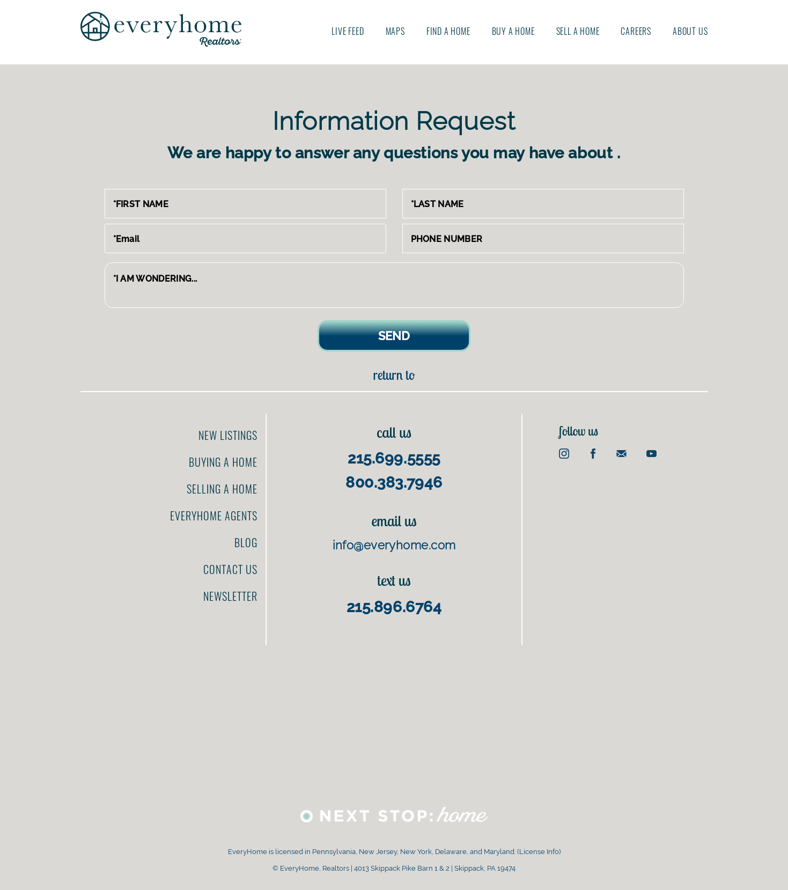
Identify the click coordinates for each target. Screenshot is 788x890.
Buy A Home (513, 31)
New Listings (227, 435)
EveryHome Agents (213, 515)
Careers (636, 31)
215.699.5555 (394, 458)
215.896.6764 (394, 607)
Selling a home (222, 489)
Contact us (230, 569)
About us (690, 31)
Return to (394, 374)
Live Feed (348, 31)
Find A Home (448, 31)
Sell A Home (578, 31)
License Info (539, 852)
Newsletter (230, 596)
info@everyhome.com (394, 545)
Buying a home (223, 462)
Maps (395, 31)
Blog (245, 542)
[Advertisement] (394, 720)
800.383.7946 (394, 482)
